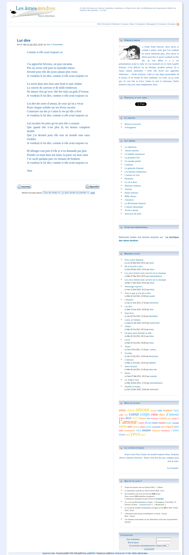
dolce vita (152, 370)
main (155, 422)
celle (121, 414)
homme (163, 418)
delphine (152, 363)
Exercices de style (133, 213)
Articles (128, 189)
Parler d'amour (132, 40)
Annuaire (171, 24)
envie (135, 418)
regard (169, 426)
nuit (129, 426)
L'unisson (129, 359)
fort (148, 418)
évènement (154, 303)
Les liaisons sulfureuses (135, 171)
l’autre (141, 422)
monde (176, 423)
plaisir (149, 426)
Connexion (162, 24)
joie (169, 418)
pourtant (156, 426)
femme (142, 418)
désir (128, 418)
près (163, 426)
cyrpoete (153, 376)
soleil (138, 430)
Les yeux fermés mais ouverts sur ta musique (145, 273)
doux (162, 414)
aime (122, 410)
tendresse (165, 430)
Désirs (127, 373)
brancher (160, 499)
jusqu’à (175, 418)
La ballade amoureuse (135, 154)
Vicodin (128, 353)
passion (136, 426)
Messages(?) (152, 24)
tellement (156, 430)
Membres (116, 24)
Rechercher (106, 24)
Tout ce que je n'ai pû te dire (138, 293)
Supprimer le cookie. (48, 553)
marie (169, 423)
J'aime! (128, 326)
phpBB (66, 553)
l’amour (128, 422)
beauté (154, 410)
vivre (122, 434)
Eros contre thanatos (134, 259)
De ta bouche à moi (134, 266)
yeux (135, 434)
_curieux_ (153, 350)
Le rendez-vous (132, 379)
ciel (126, 414)
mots (123, 426)
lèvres (148, 422)
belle (160, 410)
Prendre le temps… (133, 386)
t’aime (175, 430)
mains (162, 422)
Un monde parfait (133, 161)
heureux (154, 418)
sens (121, 430)
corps (145, 413)
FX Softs (128, 553)
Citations (129, 164)
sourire (146, 430)
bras (176, 410)
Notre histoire (131, 366)
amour (143, 409)
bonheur (168, 410)
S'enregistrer (140, 24)
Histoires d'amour (133, 185)
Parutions (129, 178)
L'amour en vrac (132, 175)
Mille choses (130, 196)
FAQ (99, 24)
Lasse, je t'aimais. (133, 319)
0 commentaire (57, 45)
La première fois (132, 157)
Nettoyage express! (133, 286)
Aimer (127, 346)
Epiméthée (153, 316)
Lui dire (128, 306)
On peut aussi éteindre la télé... (139, 333)
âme (143, 434)
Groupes (124, 24)
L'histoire (129, 299)
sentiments (129, 430)
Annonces (129, 199)
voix (128, 434)
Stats (132, 24)
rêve (176, 426)
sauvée (152, 296)
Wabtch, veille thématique (139, 553)
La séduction (130, 147)
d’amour (172, 414)
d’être (122, 418)
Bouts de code (119, 553)
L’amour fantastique (134, 206)
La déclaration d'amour (135, 203)
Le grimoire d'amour (134, 168)
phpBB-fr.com (110, 553)
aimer (131, 410)
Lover (127, 339)
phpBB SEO (91, 553)
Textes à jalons (131, 210)
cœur (154, 414)
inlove (151, 263)
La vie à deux (131, 182)
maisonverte (154, 323)
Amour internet (132, 150)
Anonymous (153, 356)
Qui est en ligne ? (133, 481)
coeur (134, 414)
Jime (48, 45)
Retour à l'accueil (133, 124)
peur (142, 426)
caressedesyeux (155, 276)
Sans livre (129, 313)
